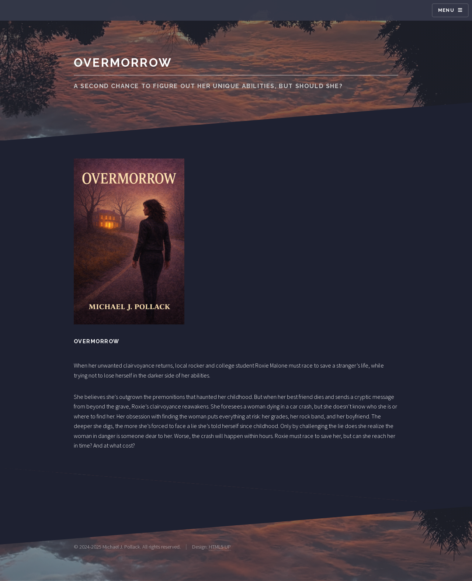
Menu (446, 10)
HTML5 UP (220, 546)
